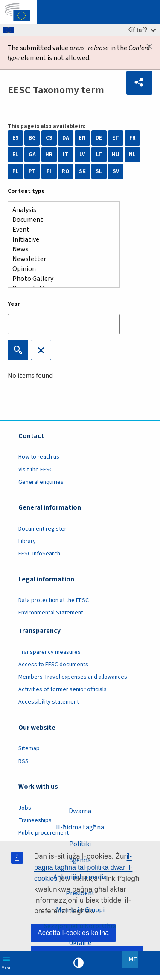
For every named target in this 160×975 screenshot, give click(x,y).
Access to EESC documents (53, 664)
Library (27, 541)
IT (65, 154)
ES (15, 138)
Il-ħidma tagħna (80, 827)
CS (49, 138)
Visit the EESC (35, 469)
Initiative (60, 239)
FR (132, 138)
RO (65, 171)
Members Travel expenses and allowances (72, 677)
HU (115, 154)
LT (99, 154)
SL (99, 171)
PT (32, 171)
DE (99, 138)
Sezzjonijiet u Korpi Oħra (80, 926)
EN (82, 138)
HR (48, 154)
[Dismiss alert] (149, 47)
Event (60, 230)
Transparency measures (49, 652)
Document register (42, 529)
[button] (139, 83)
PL (15, 171)
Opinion (60, 269)
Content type (26, 191)
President (80, 893)
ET (115, 138)
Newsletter (60, 259)
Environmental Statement (50, 612)
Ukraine (80, 943)
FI (49, 171)
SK (82, 171)
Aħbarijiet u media (80, 877)
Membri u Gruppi (80, 910)
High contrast (78, 963)
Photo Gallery (60, 279)
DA (65, 138)
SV (116, 171)
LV (82, 154)
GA (32, 154)
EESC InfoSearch (39, 553)
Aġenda (80, 860)
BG (32, 138)
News (60, 249)
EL (15, 154)
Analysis (60, 210)
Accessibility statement (48, 702)
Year (14, 304)
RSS (23, 761)
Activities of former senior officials (62, 689)
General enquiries (41, 482)
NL (132, 154)
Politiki (80, 844)
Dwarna (80, 811)
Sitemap (29, 748)
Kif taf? (141, 29)
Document (60, 220)
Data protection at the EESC (53, 600)
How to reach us (38, 457)
